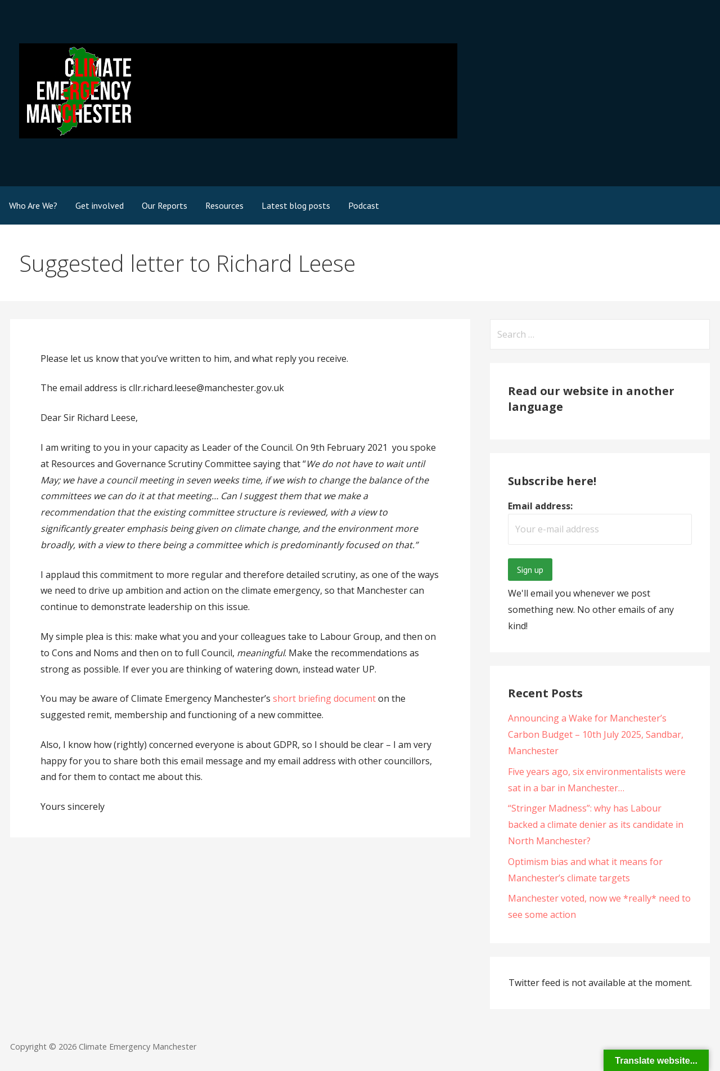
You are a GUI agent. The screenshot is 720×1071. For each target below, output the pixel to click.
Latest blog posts (296, 205)
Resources (224, 205)
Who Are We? (33, 205)
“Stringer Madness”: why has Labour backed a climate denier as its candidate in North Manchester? (595, 824)
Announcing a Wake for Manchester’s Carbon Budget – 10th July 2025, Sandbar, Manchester (595, 734)
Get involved (99, 205)
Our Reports (164, 205)
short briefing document (324, 698)
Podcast (363, 205)
